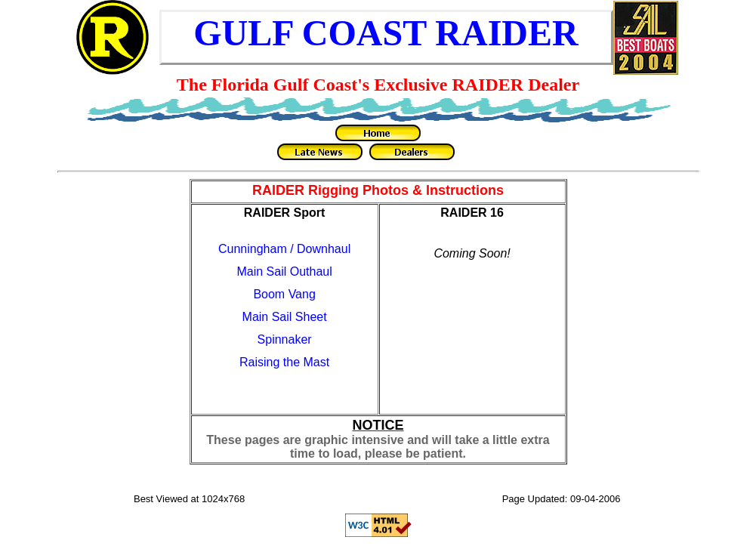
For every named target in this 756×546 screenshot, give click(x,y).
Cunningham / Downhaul (284, 248)
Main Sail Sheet (284, 316)
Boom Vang (284, 294)
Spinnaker (285, 339)
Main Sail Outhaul (284, 271)
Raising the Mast (284, 362)
